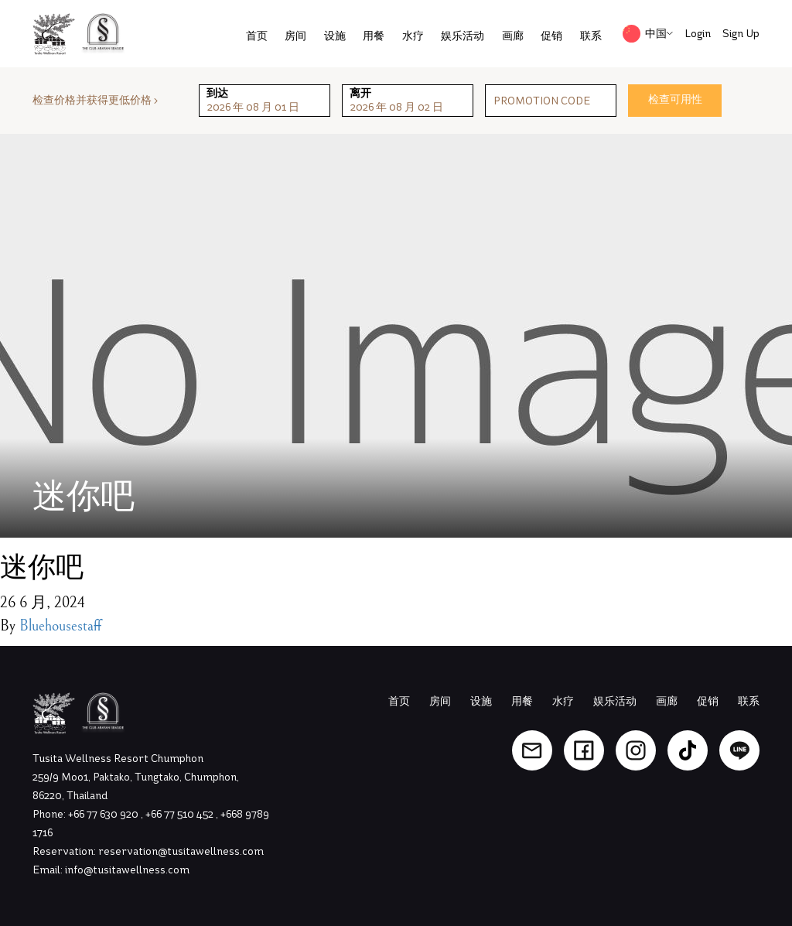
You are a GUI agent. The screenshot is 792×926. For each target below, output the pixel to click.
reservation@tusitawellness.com (181, 851)
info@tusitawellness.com (127, 869)
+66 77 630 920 (104, 814)
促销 (551, 36)
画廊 (513, 36)
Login (697, 33)
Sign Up (741, 33)
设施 (335, 36)
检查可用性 (675, 99)
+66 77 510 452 (180, 814)
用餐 (373, 36)
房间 (295, 36)
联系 (591, 36)
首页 (257, 36)
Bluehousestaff (60, 626)
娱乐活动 (462, 36)
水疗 (413, 36)
